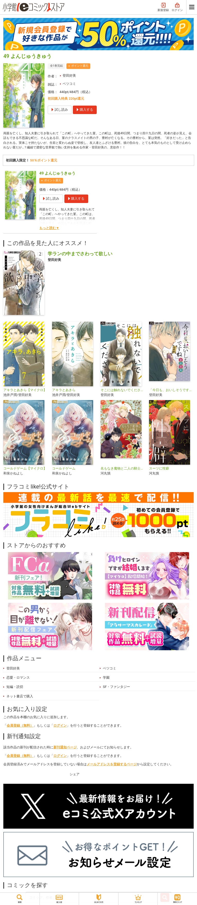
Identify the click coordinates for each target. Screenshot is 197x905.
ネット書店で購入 (19, 698)
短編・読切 (14, 688)
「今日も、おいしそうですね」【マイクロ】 (171, 391)
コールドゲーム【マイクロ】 (25, 470)
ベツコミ (69, 84)
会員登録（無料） (20, 727)
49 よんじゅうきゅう (57, 175)
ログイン (177, 7)
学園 (106, 679)
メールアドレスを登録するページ (112, 766)
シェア (75, 776)
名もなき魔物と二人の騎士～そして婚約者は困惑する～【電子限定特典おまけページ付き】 (123, 470)
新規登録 (163, 7)
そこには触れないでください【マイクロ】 (123, 391)
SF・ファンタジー (116, 688)
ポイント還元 (79, 65)
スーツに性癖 (159, 470)
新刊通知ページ (65, 749)
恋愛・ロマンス (18, 679)
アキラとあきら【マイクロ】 (25, 391)
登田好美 (69, 75)
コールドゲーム (63, 470)
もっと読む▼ (49, 230)
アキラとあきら (63, 391)
